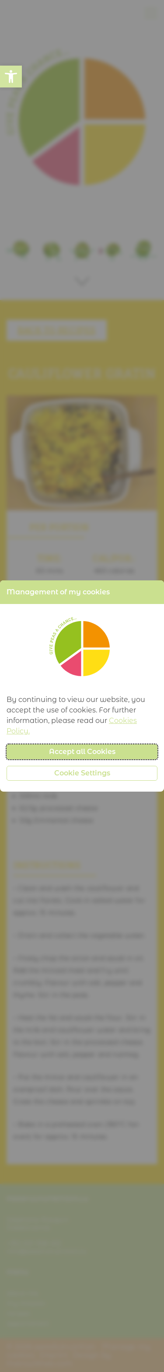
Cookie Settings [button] (82, 773)
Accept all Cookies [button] (82, 751)
